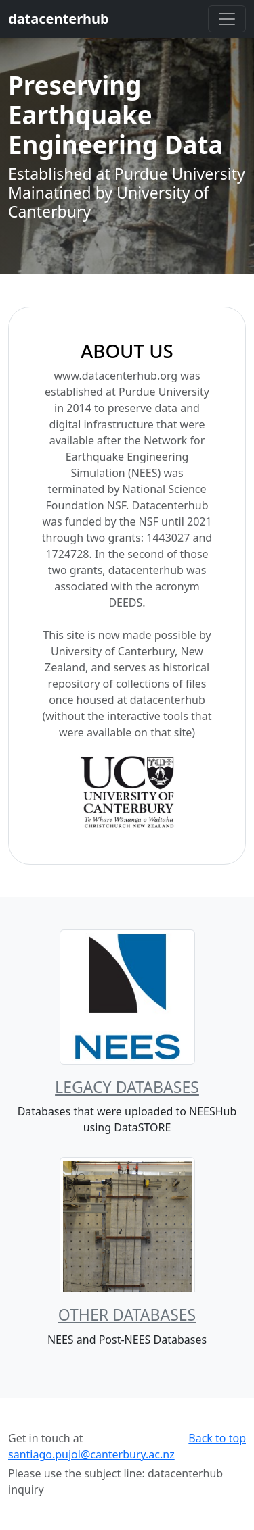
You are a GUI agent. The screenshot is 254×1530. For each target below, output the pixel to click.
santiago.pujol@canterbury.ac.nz (91, 1454)
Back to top (217, 1438)
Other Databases (127, 1314)
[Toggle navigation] (227, 18)
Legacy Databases (127, 1087)
